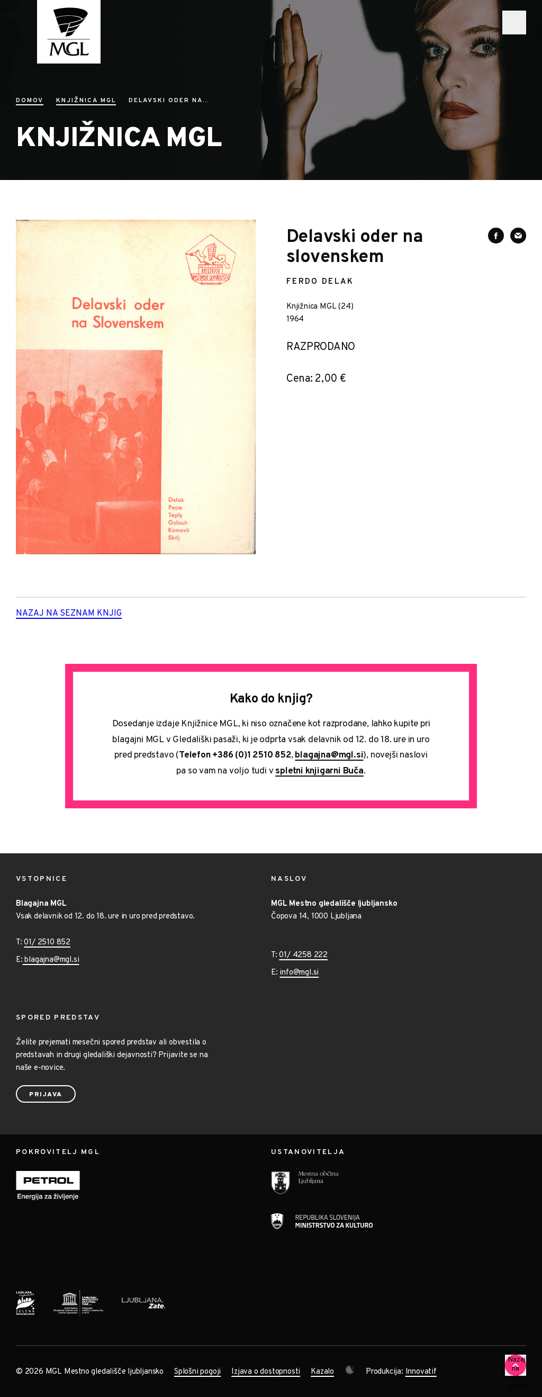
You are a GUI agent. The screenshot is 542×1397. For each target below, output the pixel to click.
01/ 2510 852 (47, 943)
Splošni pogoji (197, 1372)
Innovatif (421, 1372)
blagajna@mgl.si (329, 755)
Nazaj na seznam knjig (85, 614)
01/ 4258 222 (303, 955)
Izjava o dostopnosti (265, 1372)
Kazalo (322, 1372)
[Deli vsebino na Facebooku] (496, 236)
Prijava (45, 1094)
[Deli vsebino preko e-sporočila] (518, 236)
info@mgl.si (299, 973)
